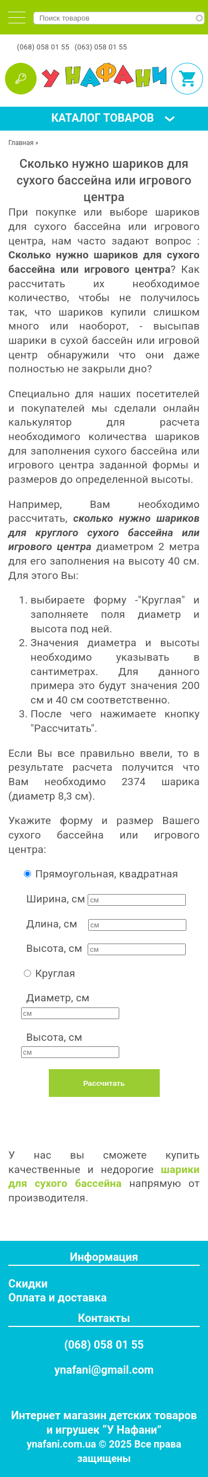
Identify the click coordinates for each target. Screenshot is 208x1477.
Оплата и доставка (57, 1297)
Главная (21, 143)
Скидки (28, 1283)
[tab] (17, 17)
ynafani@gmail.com (104, 1369)
